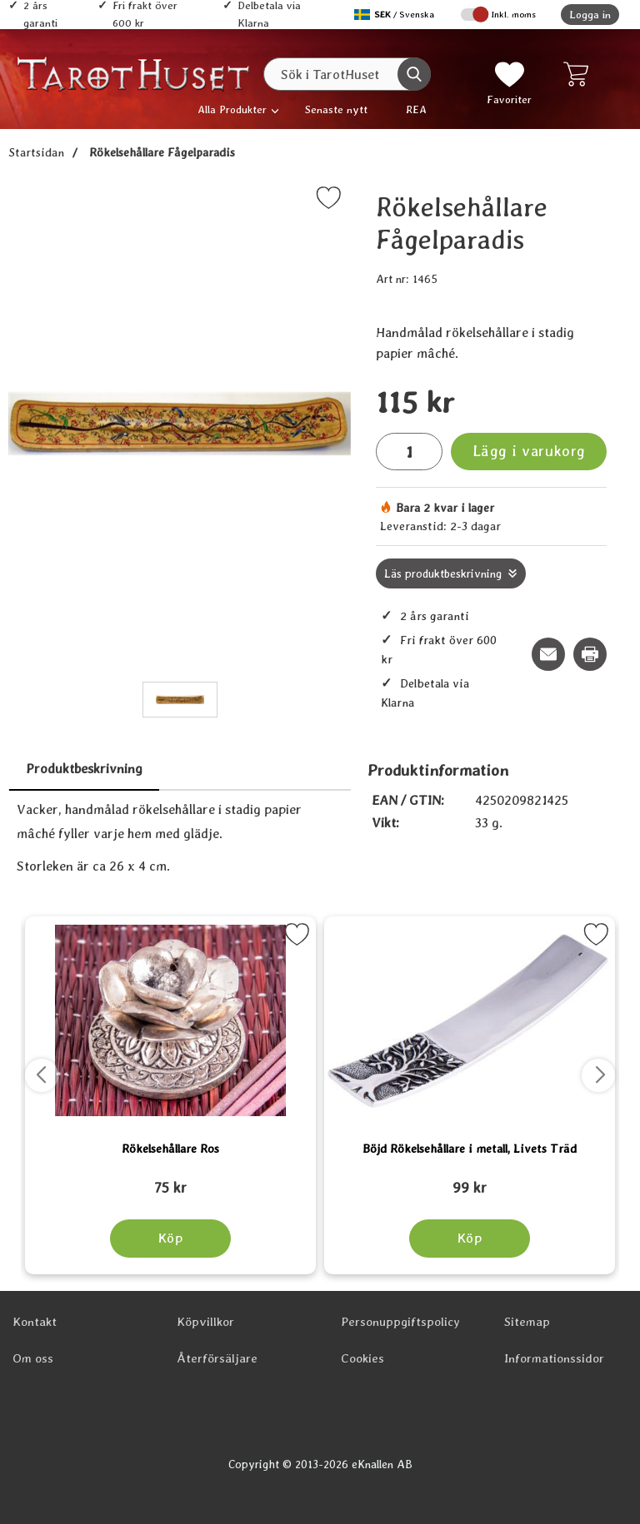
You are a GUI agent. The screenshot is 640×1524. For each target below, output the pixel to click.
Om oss (32, 1358)
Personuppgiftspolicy (400, 1321)
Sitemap (527, 1321)
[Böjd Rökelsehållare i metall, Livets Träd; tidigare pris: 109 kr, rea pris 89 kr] (469, 1180)
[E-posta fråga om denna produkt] (548, 654)
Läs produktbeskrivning (443, 573)
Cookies (362, 1358)
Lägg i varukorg (529, 450)
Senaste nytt (336, 109)
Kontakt (34, 1321)
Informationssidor (554, 1358)
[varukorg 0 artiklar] (579, 74)
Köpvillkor (205, 1321)
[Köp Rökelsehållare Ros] (170, 1238)
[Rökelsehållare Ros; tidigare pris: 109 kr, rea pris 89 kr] (170, 1180)
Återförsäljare (217, 1358)
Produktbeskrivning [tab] (84, 769)
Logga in (590, 14)
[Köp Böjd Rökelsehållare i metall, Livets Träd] (469, 1238)
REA (416, 109)
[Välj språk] (396, 14)
